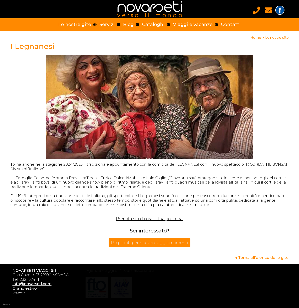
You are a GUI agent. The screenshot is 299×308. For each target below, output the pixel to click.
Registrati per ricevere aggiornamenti (149, 242)
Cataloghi (153, 24)
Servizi (107, 24)
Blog (128, 24)
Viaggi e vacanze (193, 24)
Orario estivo (23, 288)
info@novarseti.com (30, 284)
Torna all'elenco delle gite (263, 257)
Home (255, 38)
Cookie (6, 304)
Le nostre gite (74, 24)
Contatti (231, 24)
